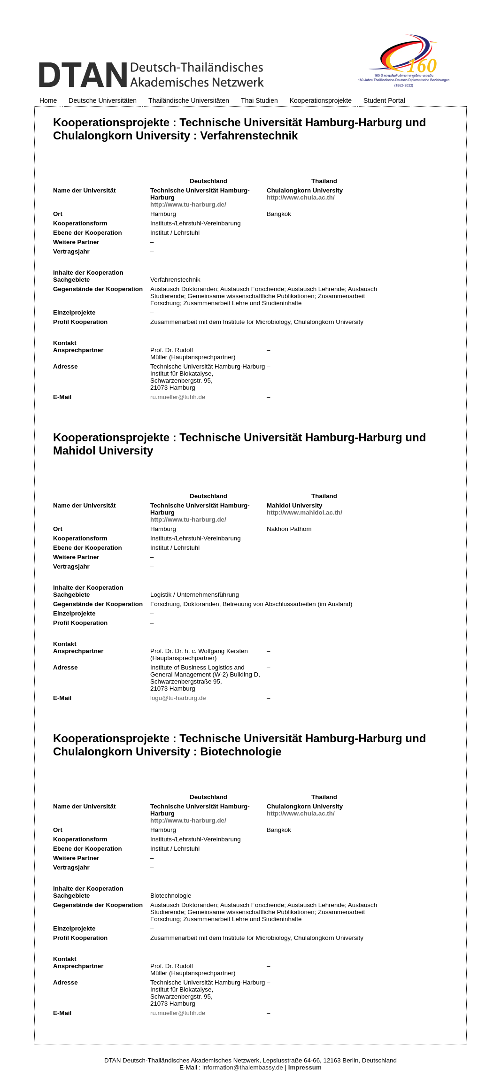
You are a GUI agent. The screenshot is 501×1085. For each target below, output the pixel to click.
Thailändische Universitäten (188, 100)
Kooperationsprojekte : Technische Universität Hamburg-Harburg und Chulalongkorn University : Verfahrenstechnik (239, 129)
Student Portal (384, 100)
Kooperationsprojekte (321, 100)
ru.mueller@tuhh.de (177, 396)
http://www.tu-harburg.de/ (188, 204)
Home (48, 100)
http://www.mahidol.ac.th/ (304, 512)
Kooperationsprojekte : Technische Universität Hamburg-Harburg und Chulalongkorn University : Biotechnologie (239, 745)
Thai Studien (259, 100)
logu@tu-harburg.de (178, 697)
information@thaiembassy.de (242, 1067)
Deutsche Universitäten (103, 100)
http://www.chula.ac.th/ (301, 197)
